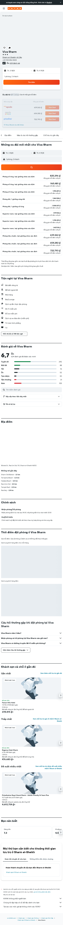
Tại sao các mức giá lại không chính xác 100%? (32, 869)
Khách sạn (21, 881)
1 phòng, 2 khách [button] (11, 76)
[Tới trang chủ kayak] (15, 8)
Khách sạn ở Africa (33, 881)
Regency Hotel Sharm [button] (10, 713)
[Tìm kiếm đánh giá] (33, 389)
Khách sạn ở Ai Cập (47, 881)
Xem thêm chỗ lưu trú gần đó (51, 636)
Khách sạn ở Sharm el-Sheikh (16, 835)
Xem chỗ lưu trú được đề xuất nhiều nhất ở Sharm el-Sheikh (49, 730)
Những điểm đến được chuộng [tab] (41, 822)
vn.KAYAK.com (11, 881)
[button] (60, 2)
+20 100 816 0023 (9, 60)
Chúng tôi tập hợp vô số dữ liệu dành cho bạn (32, 865)
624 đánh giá (15, 63)
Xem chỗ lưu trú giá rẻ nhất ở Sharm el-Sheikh (47, 683)
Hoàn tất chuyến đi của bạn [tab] (15, 822)
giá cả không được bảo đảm (42, 854)
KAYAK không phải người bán (32, 861)
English (49, 2)
